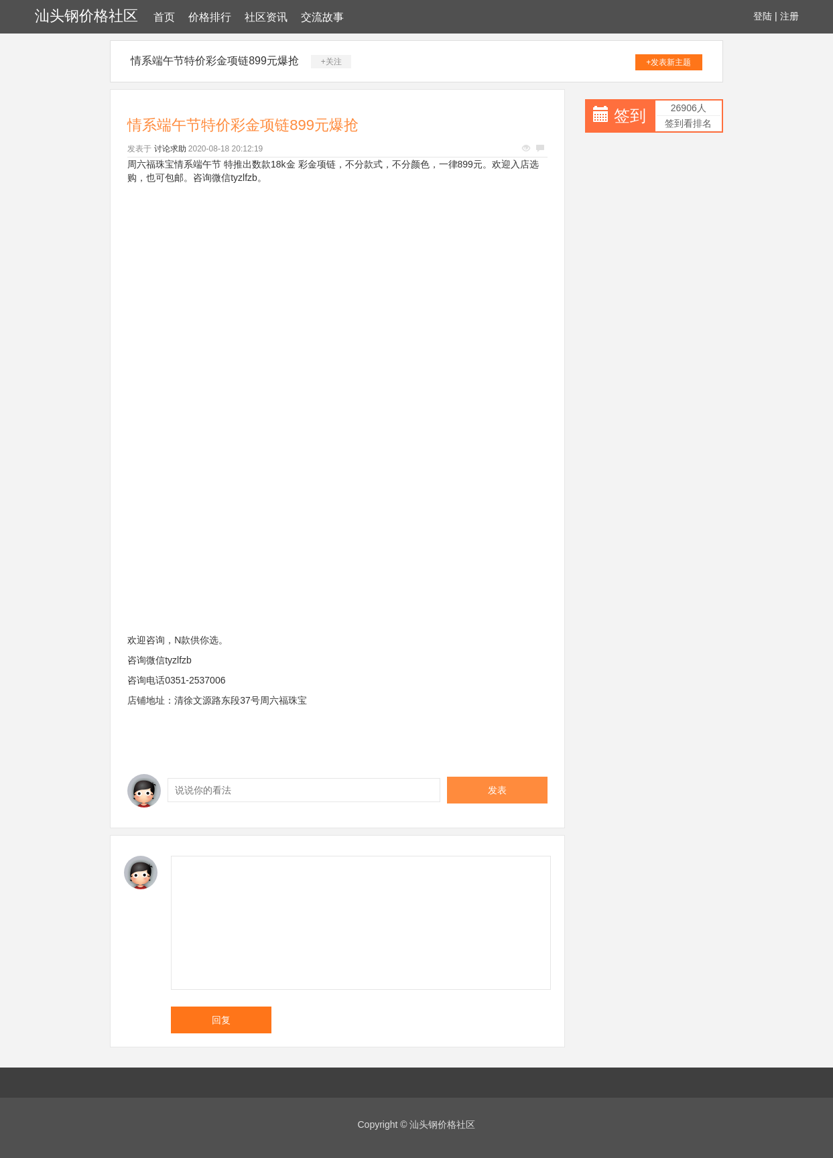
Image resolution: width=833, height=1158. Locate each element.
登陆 (762, 16)
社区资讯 (266, 17)
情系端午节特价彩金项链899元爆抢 (215, 60)
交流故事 (322, 17)
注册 (789, 16)
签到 (630, 116)
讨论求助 (170, 148)
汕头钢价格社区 (86, 15)
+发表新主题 (668, 62)
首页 (164, 17)
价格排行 (209, 17)
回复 (221, 1020)
